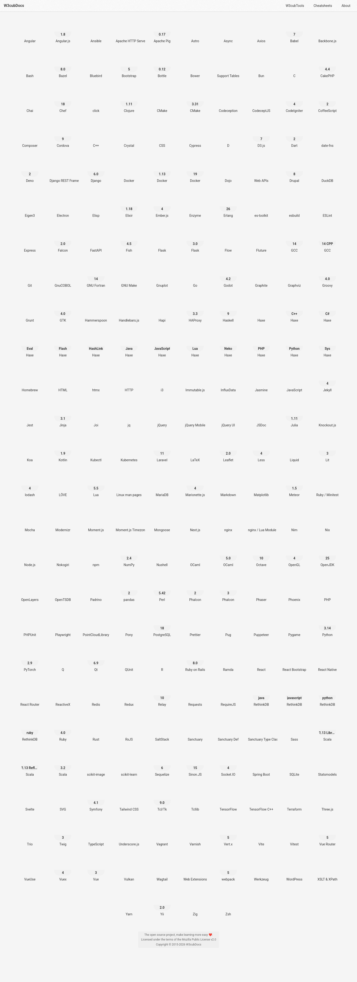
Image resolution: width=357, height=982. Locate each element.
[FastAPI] (96, 241)
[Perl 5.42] (162, 590)
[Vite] (261, 835)
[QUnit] (129, 660)
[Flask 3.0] (195, 241)
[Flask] (162, 241)
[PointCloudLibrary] (96, 625)
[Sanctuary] (195, 730)
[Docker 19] (195, 171)
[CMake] (162, 101)
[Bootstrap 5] (129, 66)
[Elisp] (96, 206)
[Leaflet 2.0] (228, 450)
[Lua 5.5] (96, 485)
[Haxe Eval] (30, 346)
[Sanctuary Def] (228, 730)
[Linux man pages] (129, 485)
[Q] (63, 660)
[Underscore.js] (129, 835)
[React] (261, 660)
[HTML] (63, 381)
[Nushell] (162, 555)
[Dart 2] (294, 136)
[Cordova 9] (63, 136)
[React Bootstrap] (294, 660)
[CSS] (162, 136)
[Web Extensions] (195, 870)
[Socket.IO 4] (228, 765)
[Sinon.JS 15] (195, 765)
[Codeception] (228, 101)
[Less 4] (261, 450)
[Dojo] (228, 171)
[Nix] (327, 520)
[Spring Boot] (261, 765)
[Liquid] (294, 450)
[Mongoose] (162, 520)
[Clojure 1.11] (129, 101)
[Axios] (261, 31)
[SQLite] (294, 765)
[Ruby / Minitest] (327, 485)
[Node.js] (30, 555)
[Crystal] (129, 136)
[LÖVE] (63, 485)
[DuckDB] (327, 171)
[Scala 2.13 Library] (327, 730)
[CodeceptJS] (261, 101)
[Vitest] (294, 835)
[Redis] (96, 695)
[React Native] (327, 660)
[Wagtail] (162, 870)
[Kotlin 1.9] (63, 450)
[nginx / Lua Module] (261, 520)
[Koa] (30, 450)
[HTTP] (129, 381)
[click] (96, 101)
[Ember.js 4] (162, 206)
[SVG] (63, 800)
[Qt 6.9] (96, 660)
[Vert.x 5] (228, 835)
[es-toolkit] (261, 206)
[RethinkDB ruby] (30, 730)
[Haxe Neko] (228, 346)
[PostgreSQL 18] (162, 625)
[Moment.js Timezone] (129, 520)
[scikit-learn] (129, 765)
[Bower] (195, 66)
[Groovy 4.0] (327, 276)
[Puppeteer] (261, 625)
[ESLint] (327, 206)
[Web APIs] (261, 171)
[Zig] (195, 905)
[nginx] (228, 520)
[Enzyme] (195, 206)
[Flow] (228, 241)
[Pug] (228, 625)
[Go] (195, 276)
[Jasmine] (261, 381)
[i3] (162, 381)
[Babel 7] (294, 31)
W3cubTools (295, 6)
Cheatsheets (323, 6)
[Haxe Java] (129, 346)
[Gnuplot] (162, 276)
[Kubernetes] (129, 450)
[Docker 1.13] (162, 171)
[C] (294, 66)
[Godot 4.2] (228, 276)
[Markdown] (228, 485)
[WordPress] (294, 870)
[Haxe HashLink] (96, 346)
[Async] (228, 31)
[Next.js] (195, 520)
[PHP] (327, 590)
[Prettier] (195, 625)
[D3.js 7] (261, 136)
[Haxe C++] (294, 311)
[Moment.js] (96, 520)
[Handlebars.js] (129, 311)
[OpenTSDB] (63, 590)
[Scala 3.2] (63, 765)
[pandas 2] (129, 590)
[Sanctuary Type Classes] (261, 730)
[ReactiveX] (63, 695)
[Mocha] (30, 520)
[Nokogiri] (63, 555)
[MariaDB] (162, 485)
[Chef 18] (63, 101)
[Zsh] (228, 905)
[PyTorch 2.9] (30, 660)
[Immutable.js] (195, 381)
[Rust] (96, 730)
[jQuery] (162, 416)
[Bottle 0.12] (162, 66)
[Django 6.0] (96, 171)
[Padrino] (96, 590)
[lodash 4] (30, 485)
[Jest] (30, 416)
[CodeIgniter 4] (294, 101)
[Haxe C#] (327, 311)
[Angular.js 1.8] (63, 31)
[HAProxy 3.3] (195, 311)
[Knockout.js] (327, 416)
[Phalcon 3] (228, 590)
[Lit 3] (327, 450)
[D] (228, 136)
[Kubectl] (96, 450)
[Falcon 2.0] (63, 241)
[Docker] (129, 171)
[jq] (129, 416)
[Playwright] (63, 625)
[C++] (96, 136)
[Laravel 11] (162, 450)
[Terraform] (294, 800)
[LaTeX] (195, 450)
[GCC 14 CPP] (327, 241)
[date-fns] (327, 136)
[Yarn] (129, 905)
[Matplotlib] (261, 485)
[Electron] (63, 206)
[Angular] (30, 31)
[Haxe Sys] (327, 346)
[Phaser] (261, 590)
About (346, 6)
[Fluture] (261, 241)
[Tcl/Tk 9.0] (162, 800)
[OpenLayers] (30, 590)
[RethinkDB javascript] (294, 695)
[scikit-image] (96, 765)
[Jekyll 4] (327, 381)
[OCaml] (195, 555)
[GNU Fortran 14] (96, 276)
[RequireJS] (228, 695)
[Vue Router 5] (327, 835)
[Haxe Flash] (63, 346)
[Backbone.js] (327, 31)
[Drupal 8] (294, 171)
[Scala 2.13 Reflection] (30, 765)
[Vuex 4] (63, 870)
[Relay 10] (162, 695)
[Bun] (261, 66)
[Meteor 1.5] (294, 485)
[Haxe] (261, 311)
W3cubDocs (14, 5)
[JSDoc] (261, 416)
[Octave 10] (261, 555)
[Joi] (96, 416)
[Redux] (129, 695)
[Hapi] (162, 311)
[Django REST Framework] (63, 171)
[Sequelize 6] (162, 765)
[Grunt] (30, 311)
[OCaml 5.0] (228, 555)
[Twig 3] (63, 835)
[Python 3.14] (327, 625)
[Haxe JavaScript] (162, 346)
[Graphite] (261, 276)
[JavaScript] (294, 381)
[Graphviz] (294, 276)
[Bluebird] (96, 66)
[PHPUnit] (30, 625)
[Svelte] (30, 800)
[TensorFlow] (228, 800)
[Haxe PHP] (261, 346)
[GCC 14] (294, 241)
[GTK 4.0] (63, 311)
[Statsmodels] (327, 765)
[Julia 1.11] (294, 416)
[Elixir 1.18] (129, 206)
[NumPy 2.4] (129, 555)
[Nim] (294, 520)
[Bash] (30, 66)
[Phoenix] (294, 590)
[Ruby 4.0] (63, 730)
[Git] (30, 276)
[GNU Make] (129, 276)
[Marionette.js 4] (195, 485)
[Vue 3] (96, 870)
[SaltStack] (162, 730)
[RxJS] (129, 730)
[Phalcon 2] (195, 590)
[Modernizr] (63, 520)
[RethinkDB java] (261, 695)
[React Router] (30, 695)
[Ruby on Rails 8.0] (195, 660)
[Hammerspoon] (96, 311)
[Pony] (129, 625)
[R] (162, 660)
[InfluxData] (228, 381)
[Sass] (294, 730)
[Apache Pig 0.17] (162, 31)
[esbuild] (294, 206)
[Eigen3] (30, 206)
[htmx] (96, 381)
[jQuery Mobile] (195, 416)
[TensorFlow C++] (261, 800)
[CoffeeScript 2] (327, 101)
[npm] (96, 555)
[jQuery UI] (228, 416)
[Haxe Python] (294, 346)
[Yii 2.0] (162, 905)
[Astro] (195, 31)
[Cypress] (195, 136)
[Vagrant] (162, 835)
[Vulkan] (129, 870)
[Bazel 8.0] (63, 66)
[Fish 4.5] (129, 241)
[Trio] (30, 835)
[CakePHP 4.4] (327, 66)
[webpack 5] (228, 870)
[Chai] (30, 101)
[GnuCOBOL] (63, 276)
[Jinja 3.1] (63, 416)
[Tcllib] (195, 800)
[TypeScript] (96, 835)
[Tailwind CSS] (129, 800)
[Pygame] (294, 625)
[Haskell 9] (228, 311)
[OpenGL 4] (294, 555)
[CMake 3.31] (195, 101)
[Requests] (195, 695)
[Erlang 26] (228, 206)
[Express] (30, 241)
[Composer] (30, 136)
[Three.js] (327, 800)
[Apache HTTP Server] (129, 31)
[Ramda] (228, 660)
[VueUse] (30, 870)
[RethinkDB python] (327, 695)
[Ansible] (96, 31)
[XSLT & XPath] (327, 870)
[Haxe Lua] (195, 346)
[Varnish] (195, 835)
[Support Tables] (228, 66)
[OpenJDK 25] (327, 555)
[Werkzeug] (261, 870)
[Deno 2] (30, 171)
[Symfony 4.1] (96, 800)
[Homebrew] (30, 381)
